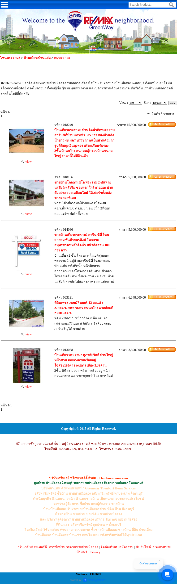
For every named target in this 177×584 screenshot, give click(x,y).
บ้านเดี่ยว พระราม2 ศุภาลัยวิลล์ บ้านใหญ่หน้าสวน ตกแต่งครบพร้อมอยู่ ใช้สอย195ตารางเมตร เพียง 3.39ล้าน (83, 360)
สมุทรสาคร (62, 58)
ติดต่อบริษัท (108, 547)
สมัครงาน (126, 547)
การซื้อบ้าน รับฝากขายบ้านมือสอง (73, 547)
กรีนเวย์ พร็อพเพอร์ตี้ (32, 547)
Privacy (95, 552)
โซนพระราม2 (10, 58)
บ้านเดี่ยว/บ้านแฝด (37, 58)
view (26, 161)
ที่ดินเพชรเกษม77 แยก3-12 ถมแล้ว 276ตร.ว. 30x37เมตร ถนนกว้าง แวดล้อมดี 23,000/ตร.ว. (83, 308)
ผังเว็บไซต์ (143, 547)
